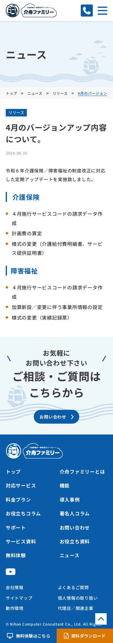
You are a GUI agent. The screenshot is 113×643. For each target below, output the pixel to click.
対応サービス (21, 485)
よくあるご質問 (73, 587)
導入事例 (70, 499)
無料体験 (16, 555)
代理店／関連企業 (75, 608)
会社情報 (15, 587)
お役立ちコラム (23, 513)
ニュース (70, 555)
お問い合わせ (75, 527)
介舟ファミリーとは (82, 471)
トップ (13, 471)
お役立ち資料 (75, 541)
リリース (16, 112)
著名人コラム (75, 513)
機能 (65, 485)
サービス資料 (21, 541)
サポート (16, 527)
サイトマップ (19, 598)
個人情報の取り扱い (78, 598)
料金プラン (18, 499)
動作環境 (15, 608)
